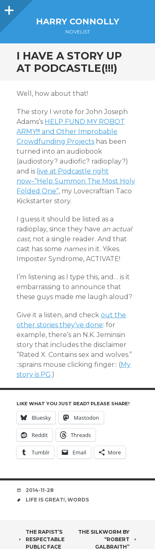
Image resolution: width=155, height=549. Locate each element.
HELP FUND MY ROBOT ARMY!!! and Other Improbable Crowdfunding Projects (71, 131)
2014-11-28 (40, 490)
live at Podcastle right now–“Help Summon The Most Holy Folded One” (76, 181)
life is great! (45, 500)
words (78, 500)
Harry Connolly (77, 21)
